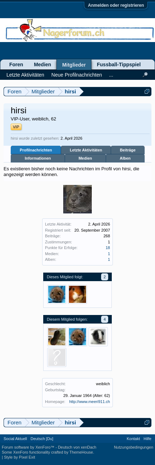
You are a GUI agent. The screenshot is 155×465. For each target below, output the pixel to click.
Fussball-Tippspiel (119, 64)
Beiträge (128, 150)
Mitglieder (74, 65)
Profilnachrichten (36, 150)
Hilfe (147, 438)
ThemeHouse (81, 452)
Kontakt (133, 438)
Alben (125, 158)
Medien (85, 158)
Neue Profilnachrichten (76, 75)
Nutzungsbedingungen (133, 447)
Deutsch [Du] (41, 438)
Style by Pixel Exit (19, 457)
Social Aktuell (15, 438)
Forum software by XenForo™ (28, 447)
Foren (16, 64)
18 (108, 248)
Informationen (38, 158)
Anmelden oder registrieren (116, 5)
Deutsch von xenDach (77, 447)
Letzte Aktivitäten (86, 150)
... (111, 75)
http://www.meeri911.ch (89, 401)
